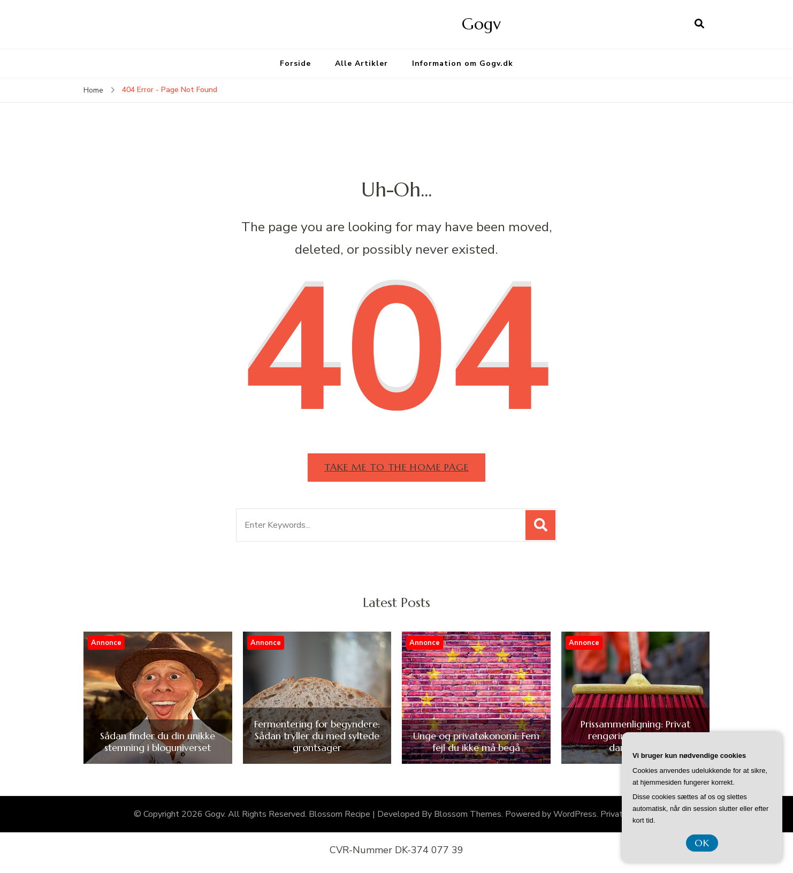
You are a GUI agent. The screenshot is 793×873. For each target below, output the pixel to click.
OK (702, 843)
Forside (295, 63)
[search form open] (699, 24)
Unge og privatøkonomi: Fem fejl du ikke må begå (476, 741)
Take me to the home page (396, 467)
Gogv (481, 24)
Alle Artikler (361, 63)
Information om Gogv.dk (462, 63)
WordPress (575, 814)
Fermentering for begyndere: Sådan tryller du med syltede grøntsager (317, 735)
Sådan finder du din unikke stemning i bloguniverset (157, 741)
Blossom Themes (467, 814)
